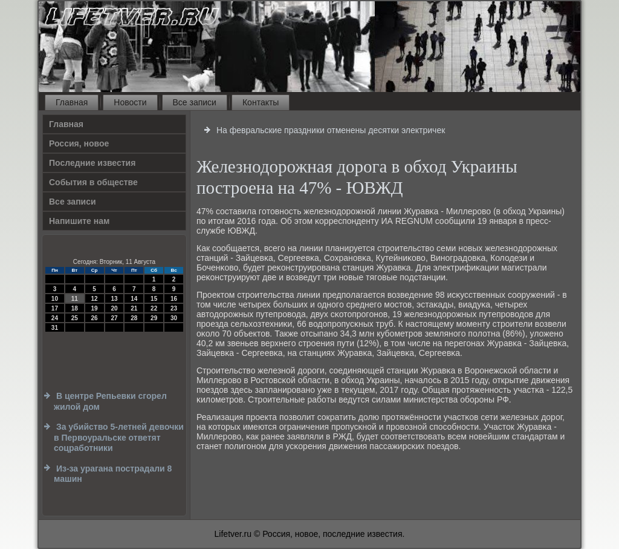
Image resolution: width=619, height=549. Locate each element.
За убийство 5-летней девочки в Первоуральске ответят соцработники (119, 437)
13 (114, 298)
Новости (130, 102)
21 (134, 308)
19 (94, 308)
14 (134, 298)
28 (134, 318)
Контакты (260, 102)
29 (154, 318)
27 (114, 318)
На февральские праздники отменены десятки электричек (330, 130)
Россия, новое (79, 143)
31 (54, 327)
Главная (72, 102)
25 (74, 318)
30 (173, 318)
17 (54, 308)
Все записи (194, 102)
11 (74, 298)
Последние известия (92, 163)
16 (173, 298)
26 (94, 318)
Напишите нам (79, 221)
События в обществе (93, 182)
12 (94, 298)
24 (54, 318)
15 (154, 298)
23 (173, 308)
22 (154, 308)
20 (114, 308)
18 (74, 308)
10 (54, 298)
